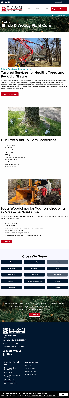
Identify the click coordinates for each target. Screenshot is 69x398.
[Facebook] (4, 354)
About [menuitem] (46, 9)
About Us (28, 365)
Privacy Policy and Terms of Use (44, 395)
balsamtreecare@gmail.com (16, 346)
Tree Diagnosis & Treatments (10, 368)
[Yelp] (12, 354)
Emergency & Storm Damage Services (10, 380)
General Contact (30, 368)
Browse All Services (31, 371)
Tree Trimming (9, 372)
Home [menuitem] (29, 9)
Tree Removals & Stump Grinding (12, 375)
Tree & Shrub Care (10, 383)
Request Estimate (31, 374)
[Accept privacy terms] (63, 394)
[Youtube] (8, 354)
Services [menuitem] (37, 9)
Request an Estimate (59, 9)
